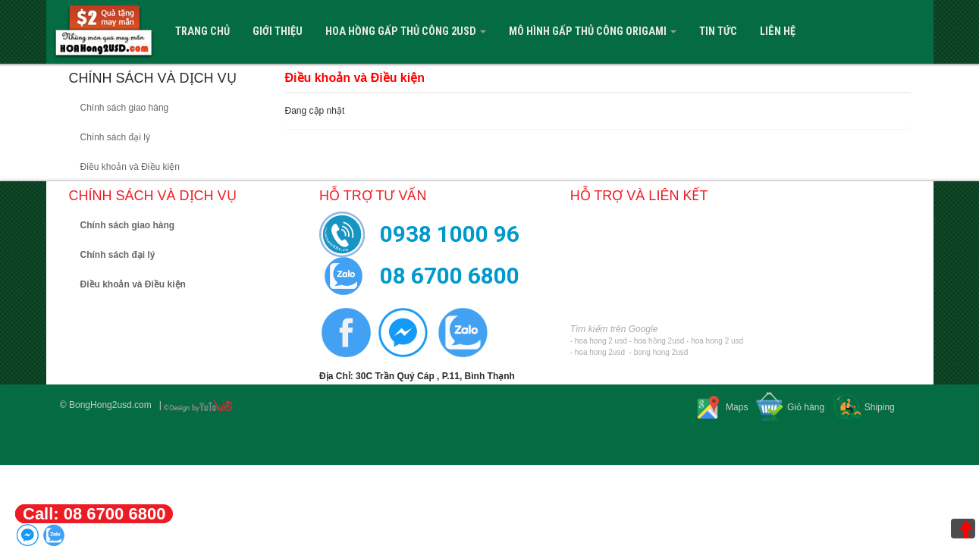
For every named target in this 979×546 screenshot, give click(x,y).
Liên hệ (777, 31)
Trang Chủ (202, 31)
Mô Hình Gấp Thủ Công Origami (592, 31)
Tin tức (718, 31)
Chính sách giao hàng (124, 107)
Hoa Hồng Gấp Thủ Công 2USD (405, 31)
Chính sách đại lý (115, 137)
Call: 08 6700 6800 (94, 513)
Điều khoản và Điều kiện (130, 167)
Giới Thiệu (278, 31)
